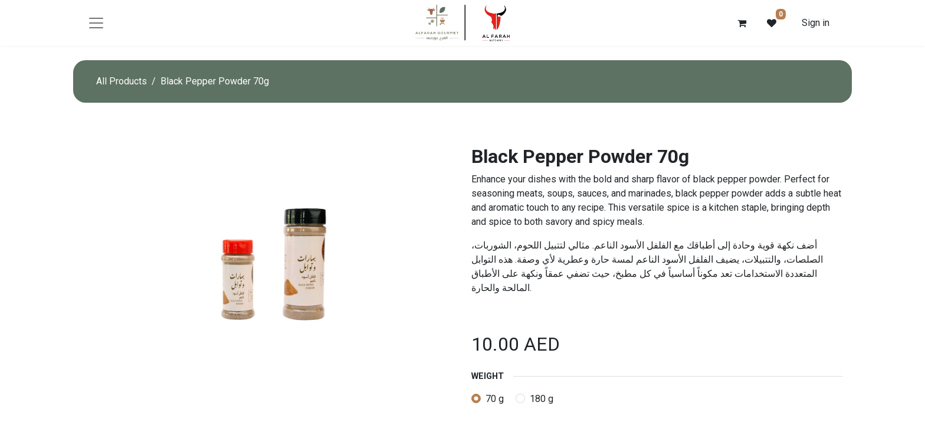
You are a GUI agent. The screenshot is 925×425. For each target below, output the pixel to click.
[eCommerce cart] (742, 23)
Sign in (815, 22)
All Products (121, 81)
